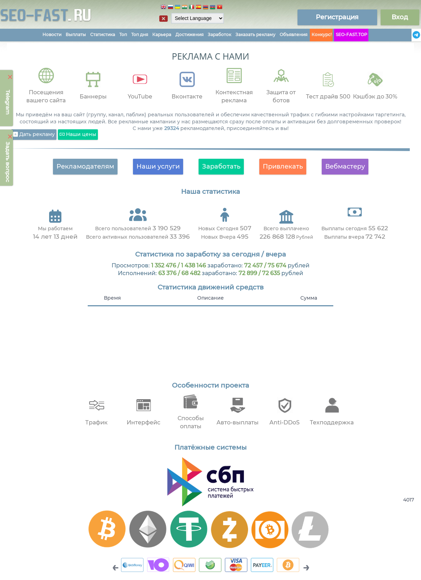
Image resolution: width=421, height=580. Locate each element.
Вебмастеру (345, 166)
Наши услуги (158, 166)
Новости (51, 34)
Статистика (102, 34)
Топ (123, 34)
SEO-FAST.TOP (351, 34)
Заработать (221, 166)
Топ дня (139, 34)
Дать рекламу (34, 134)
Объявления (293, 34)
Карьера (161, 34)
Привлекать (283, 166)
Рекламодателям (85, 166)
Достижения (189, 34)
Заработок (219, 34)
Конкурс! (322, 34)
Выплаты (76, 34)
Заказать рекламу (255, 34)
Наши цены (78, 134)
